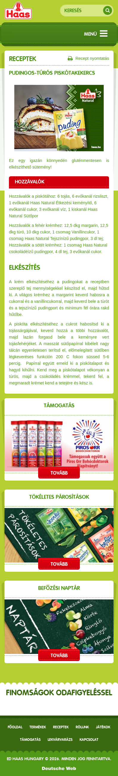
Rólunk (82, 727)
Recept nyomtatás (88, 58)
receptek (61, 727)
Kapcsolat (89, 740)
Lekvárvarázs (60, 740)
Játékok (103, 727)
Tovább (59, 473)
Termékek (37, 727)
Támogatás (30, 740)
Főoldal (15, 727)
